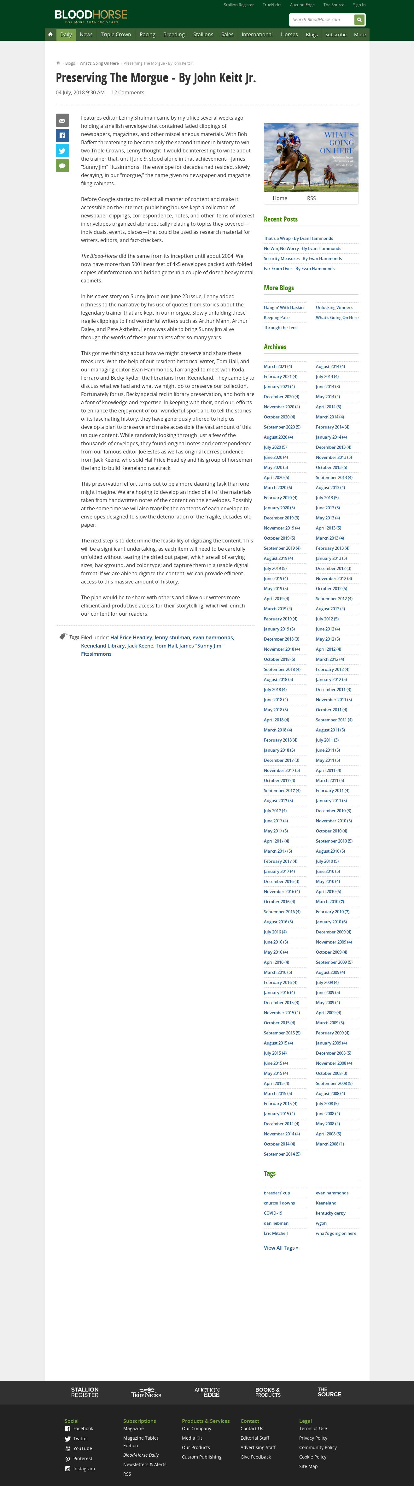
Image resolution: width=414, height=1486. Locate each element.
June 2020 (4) (276, 457)
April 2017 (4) (276, 841)
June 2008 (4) (328, 1113)
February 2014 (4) (332, 427)
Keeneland (326, 1203)
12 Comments (127, 92)
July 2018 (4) (275, 689)
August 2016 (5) (278, 922)
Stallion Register (239, 5)
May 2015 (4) (276, 1073)
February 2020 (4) (280, 497)
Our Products (196, 1447)
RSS (311, 198)
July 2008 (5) (327, 1103)
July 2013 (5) (327, 497)
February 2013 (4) (332, 548)
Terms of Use (313, 1428)
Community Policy (318, 1447)
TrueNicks (272, 5)
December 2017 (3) (281, 760)
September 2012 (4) (334, 598)
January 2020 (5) (279, 508)
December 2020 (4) (281, 397)
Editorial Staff (255, 1438)
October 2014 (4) (279, 1144)
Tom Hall (166, 645)
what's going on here (336, 1233)
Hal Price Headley (131, 637)
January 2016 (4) (279, 992)
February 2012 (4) (332, 669)
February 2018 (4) (280, 740)
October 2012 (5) (331, 588)
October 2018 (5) (279, 659)
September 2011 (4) (334, 720)
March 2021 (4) (278, 366)
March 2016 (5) (278, 972)
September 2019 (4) (282, 548)
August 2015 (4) (278, 1043)
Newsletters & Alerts (144, 1464)
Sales (227, 34)
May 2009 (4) (328, 1002)
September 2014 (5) (282, 1154)
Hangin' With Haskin (284, 307)
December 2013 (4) (333, 447)
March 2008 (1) (330, 1144)
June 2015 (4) (276, 1063)
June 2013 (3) (328, 508)
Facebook (62, 135)
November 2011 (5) (334, 699)
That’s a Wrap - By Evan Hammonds (298, 238)
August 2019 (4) (278, 558)
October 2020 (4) (279, 417)
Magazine (133, 1428)
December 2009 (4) (333, 932)
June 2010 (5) (328, 871)
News (86, 34)
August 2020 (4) (278, 437)
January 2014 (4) (331, 437)
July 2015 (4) (275, 1053)
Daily (66, 34)
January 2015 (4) (279, 1113)
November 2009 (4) (334, 942)
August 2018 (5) (278, 679)
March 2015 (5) (278, 1093)
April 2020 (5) (276, 477)
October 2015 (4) (279, 1023)
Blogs (312, 34)
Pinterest (78, 1458)
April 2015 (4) (276, 1083)
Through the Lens (280, 327)
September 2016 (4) (282, 912)
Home (58, 62)
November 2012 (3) (334, 578)
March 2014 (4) (330, 417)
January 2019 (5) (279, 629)
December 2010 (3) (333, 811)
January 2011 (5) (331, 800)
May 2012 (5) (328, 639)
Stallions (203, 34)
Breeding (174, 34)
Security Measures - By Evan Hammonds (303, 258)
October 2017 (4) (279, 780)
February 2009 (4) (332, 1033)
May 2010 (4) (328, 881)
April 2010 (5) (328, 891)
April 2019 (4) (276, 598)
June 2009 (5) (328, 992)
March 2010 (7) (330, 901)
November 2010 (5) (334, 821)
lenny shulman (172, 637)
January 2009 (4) (331, 1043)
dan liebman (276, 1223)
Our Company (196, 1428)
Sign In (359, 5)
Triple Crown (116, 34)
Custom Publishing (202, 1457)
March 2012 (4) (330, 659)
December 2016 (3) (281, 881)
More (360, 34)
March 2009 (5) (330, 1023)
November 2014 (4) (282, 1134)
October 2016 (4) (279, 901)
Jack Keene (140, 645)
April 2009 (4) (328, 1012)
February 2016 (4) (280, 982)
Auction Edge (302, 5)
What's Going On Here (99, 63)
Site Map (308, 1466)
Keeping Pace (276, 317)
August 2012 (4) (330, 609)
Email (62, 120)
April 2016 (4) (276, 962)
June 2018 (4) (276, 699)
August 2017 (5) (278, 800)
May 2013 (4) (328, 518)
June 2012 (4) (328, 629)
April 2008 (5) (328, 1134)
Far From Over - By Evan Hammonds (299, 268)
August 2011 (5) (330, 730)
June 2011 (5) (328, 750)
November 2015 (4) (282, 1012)
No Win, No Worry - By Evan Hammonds (302, 248)
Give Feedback (256, 1457)
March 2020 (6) (278, 487)
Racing (147, 34)
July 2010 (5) (327, 861)
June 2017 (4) (276, 821)
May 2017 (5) (276, 831)
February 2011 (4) (332, 790)
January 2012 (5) (331, 679)
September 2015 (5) (282, 1033)
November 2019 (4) (282, 528)
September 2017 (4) (282, 790)
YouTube (78, 1448)
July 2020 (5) (275, 447)
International (257, 34)
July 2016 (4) (275, 932)
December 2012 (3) (333, 568)
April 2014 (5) (328, 407)
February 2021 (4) (280, 376)
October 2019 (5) (279, 538)
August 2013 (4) (330, 487)
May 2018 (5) (276, 710)
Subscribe (336, 34)
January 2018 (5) (279, 750)
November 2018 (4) (282, 649)
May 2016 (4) (276, 952)
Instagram (80, 1468)
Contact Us (252, 1428)
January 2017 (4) (279, 871)
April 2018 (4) (276, 720)
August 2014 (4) (330, 366)
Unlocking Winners (334, 307)
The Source (334, 5)
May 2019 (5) (276, 588)
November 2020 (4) (282, 407)
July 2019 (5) (275, 568)
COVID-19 (273, 1213)
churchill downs (279, 1203)
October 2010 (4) (331, 831)
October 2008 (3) (331, 1073)
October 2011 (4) (331, 710)
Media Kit (192, 1438)
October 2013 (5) (331, 467)
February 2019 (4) (280, 619)
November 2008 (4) (334, 1063)
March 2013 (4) (330, 538)
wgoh (321, 1223)
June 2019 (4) (276, 578)
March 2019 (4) (278, 609)
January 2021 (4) (279, 386)
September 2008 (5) (334, 1083)
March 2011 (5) (330, 780)
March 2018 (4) (278, 730)
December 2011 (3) (333, 689)
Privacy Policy (313, 1438)
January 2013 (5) (331, 558)
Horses (289, 34)
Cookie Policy (312, 1457)
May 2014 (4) (328, 397)
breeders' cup (277, 1193)
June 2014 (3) (328, 386)
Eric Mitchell (276, 1233)
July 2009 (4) (327, 982)
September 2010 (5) (334, 841)
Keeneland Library (103, 645)
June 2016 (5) (276, 942)
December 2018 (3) (281, 639)
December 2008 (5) (333, 1053)
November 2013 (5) (334, 457)
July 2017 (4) (275, 811)
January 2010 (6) (331, 922)
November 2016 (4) (282, 891)
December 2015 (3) (281, 1002)
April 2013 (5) (328, 528)
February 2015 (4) (280, 1103)
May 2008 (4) (328, 1124)
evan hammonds (213, 637)
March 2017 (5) (278, 851)
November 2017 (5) (282, 770)
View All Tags (279, 1247)
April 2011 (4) (328, 770)
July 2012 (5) (327, 619)
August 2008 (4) (330, 1093)
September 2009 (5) (334, 962)
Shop (268, 1392)
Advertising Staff (258, 1447)
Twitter (62, 150)
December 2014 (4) (281, 1124)
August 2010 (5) (330, 851)
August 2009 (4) (330, 972)
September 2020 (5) (282, 427)
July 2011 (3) (327, 740)
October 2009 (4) (331, 952)
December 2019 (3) (281, 518)
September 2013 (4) (334, 477)
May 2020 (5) (276, 467)
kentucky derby (331, 1213)
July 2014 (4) (327, 376)
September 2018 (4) (282, 669)
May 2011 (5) (328, 760)
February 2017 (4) (280, 861)
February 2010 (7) (332, 912)
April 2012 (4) (328, 649)
